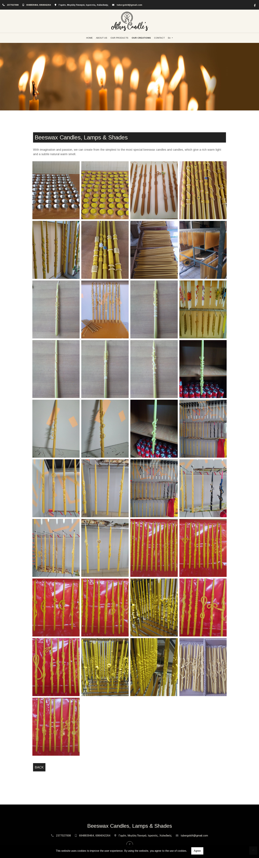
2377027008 (12, 5)
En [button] (169, 38)
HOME (89, 38)
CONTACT (159, 38)
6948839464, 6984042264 (38, 5)
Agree (197, 850)
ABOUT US (101, 38)
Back (39, 767)
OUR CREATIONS (141, 38)
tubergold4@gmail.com (129, 5)
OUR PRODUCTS (119, 38)
